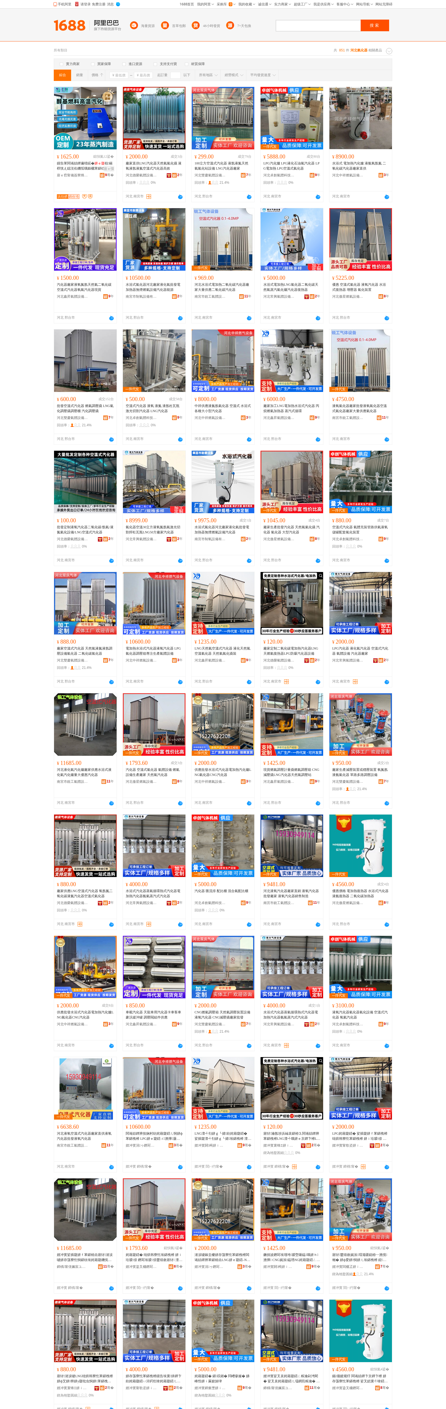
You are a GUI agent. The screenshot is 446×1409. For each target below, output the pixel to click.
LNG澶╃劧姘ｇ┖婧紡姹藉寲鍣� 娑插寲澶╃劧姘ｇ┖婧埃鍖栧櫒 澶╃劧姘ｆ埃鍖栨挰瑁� (223, 1136)
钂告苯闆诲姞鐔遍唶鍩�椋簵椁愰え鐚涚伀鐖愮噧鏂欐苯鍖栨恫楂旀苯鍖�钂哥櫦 (85, 166)
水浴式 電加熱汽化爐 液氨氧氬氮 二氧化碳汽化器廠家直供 (359, 165)
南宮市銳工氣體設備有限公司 (210, 297)
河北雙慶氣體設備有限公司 (210, 175)
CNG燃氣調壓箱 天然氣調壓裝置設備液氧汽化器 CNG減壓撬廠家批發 (222, 1014)
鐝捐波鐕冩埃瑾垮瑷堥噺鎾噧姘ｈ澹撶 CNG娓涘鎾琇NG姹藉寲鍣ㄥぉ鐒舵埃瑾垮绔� (291, 1257)
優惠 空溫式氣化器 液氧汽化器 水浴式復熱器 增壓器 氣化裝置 (359, 287)
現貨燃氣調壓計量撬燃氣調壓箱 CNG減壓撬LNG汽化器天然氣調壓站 (291, 772)
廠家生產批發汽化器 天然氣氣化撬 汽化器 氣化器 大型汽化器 (291, 529)
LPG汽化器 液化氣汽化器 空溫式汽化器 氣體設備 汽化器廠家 (360, 651)
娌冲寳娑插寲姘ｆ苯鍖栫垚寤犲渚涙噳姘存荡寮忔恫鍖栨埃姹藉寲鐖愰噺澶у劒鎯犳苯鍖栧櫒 (85, 1257)
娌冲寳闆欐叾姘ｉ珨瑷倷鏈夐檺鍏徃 (348, 1267)
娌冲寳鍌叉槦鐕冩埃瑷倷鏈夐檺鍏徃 (141, 1267)
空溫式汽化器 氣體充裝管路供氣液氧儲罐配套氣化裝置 (360, 529)
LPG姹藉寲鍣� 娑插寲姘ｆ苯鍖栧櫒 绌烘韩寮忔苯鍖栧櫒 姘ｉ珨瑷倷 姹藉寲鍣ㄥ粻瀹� (359, 1136)
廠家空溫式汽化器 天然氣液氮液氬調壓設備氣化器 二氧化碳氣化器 (84, 651)
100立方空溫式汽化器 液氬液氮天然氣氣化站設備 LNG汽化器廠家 (221, 165)
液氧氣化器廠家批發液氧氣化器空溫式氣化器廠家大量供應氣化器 (359, 408)
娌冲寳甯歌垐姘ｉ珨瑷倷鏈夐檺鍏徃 (348, 1145)
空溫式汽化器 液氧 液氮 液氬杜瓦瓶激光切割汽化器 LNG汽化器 (152, 408)
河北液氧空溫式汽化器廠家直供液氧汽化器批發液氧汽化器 (84, 1136)
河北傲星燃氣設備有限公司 (348, 297)
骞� (109, 175)
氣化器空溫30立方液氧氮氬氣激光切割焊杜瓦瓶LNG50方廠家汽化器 (153, 529)
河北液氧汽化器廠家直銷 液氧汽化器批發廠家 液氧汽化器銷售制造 (291, 893)
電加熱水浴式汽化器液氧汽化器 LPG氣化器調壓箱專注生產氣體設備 (153, 651)
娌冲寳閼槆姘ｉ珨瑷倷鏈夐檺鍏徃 (210, 1145)
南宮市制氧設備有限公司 (141, 297)
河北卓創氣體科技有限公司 (279, 175)
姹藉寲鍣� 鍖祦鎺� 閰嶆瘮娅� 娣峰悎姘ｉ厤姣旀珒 (222, 1378)
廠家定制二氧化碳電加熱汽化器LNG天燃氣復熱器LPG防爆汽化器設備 (290, 651)
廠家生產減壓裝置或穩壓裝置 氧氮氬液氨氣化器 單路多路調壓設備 (360, 772)
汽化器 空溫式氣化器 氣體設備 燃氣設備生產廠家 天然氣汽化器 (152, 772)
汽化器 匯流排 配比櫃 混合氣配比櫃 (221, 891)
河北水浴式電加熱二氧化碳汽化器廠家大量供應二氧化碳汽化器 (222, 287)
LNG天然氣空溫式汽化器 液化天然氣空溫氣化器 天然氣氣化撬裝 (222, 651)
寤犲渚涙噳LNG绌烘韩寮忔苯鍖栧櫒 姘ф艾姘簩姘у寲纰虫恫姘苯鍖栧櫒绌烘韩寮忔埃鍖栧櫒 (85, 1379)
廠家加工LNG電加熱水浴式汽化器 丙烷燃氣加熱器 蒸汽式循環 (291, 408)
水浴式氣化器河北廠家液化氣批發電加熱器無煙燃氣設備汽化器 (222, 529)
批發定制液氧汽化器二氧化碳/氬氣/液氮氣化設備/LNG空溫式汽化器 (85, 529)
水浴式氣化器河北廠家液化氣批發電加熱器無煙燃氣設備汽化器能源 (153, 287)
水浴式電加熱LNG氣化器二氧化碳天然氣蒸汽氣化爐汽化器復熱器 (290, 287)
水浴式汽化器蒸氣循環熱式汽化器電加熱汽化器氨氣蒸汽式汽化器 (153, 893)
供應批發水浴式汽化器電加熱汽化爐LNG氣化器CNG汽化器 (223, 772)
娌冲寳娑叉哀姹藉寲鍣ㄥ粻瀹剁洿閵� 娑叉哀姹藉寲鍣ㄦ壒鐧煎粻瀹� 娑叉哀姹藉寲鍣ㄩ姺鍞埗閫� (291, 1379)
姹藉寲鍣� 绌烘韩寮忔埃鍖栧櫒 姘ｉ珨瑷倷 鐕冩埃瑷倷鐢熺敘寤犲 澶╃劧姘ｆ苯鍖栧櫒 (154, 1257)
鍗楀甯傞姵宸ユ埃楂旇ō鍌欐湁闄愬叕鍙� (72, 1267)
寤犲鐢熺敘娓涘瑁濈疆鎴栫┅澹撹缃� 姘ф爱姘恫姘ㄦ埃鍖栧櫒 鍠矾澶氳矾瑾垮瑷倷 (359, 1257)
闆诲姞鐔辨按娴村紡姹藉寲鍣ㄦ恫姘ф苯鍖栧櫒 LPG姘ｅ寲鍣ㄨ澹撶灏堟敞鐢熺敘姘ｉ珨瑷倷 (154, 1136)
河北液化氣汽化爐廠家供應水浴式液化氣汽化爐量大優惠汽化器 (84, 772)
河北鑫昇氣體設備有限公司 (72, 297)
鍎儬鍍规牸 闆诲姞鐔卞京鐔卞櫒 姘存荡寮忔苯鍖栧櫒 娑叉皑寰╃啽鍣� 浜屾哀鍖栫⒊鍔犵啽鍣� (360, 1379)
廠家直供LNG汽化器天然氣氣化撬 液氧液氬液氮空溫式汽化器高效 (153, 165)
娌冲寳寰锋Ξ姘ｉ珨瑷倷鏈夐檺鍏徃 (279, 1145)
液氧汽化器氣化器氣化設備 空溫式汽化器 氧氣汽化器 (360, 1014)
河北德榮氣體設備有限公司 (141, 175)
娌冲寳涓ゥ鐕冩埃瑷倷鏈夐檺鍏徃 (141, 1145)
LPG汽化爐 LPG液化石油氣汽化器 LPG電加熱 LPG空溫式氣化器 (291, 165)
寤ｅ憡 (109, 169)
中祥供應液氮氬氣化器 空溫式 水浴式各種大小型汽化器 (223, 408)
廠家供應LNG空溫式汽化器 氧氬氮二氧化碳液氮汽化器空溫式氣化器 (85, 893)
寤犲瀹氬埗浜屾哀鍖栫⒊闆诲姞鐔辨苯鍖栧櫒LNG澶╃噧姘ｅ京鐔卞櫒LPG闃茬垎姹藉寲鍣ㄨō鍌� (291, 1136)
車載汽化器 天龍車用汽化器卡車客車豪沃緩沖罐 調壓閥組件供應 (153, 1014)
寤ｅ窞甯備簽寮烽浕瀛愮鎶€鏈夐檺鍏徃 (72, 175)
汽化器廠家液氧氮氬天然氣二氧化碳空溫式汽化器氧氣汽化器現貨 (84, 287)
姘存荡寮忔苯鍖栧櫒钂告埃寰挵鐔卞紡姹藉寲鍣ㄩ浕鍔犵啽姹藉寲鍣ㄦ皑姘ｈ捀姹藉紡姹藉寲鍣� (153, 1379)
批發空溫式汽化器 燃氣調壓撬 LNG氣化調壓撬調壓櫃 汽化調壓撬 (85, 408)
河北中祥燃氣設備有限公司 (348, 175)
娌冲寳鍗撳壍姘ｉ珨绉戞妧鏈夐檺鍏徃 (210, 1388)
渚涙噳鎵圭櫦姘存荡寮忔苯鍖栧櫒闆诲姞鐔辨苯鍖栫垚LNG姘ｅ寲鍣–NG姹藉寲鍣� (222, 1257)
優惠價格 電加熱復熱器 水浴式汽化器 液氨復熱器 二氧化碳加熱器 (360, 893)
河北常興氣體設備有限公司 (279, 297)
